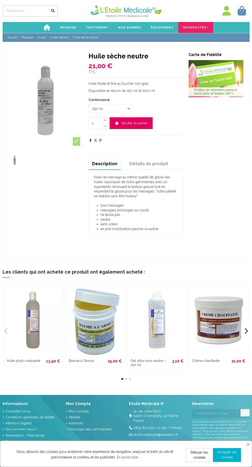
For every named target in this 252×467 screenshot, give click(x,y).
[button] (68, 27)
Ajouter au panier (131, 123)
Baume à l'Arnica (81, 361)
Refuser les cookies (199, 454)
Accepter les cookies (227, 454)
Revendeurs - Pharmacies (25, 435)
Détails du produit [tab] (148, 163)
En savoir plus (127, 457)
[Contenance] (110, 108)
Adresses (76, 423)
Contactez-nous (18, 411)
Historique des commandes (90, 429)
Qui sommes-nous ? (21, 429)
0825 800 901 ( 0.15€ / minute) (157, 428)
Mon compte (79, 411)
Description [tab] (104, 163)
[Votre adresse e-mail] (216, 413)
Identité (74, 417)
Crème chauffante (205, 361)
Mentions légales (19, 423)
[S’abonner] (246, 413)
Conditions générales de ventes (30, 417)
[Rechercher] (53, 11)
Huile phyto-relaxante (23, 361)
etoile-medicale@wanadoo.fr (155, 435)
